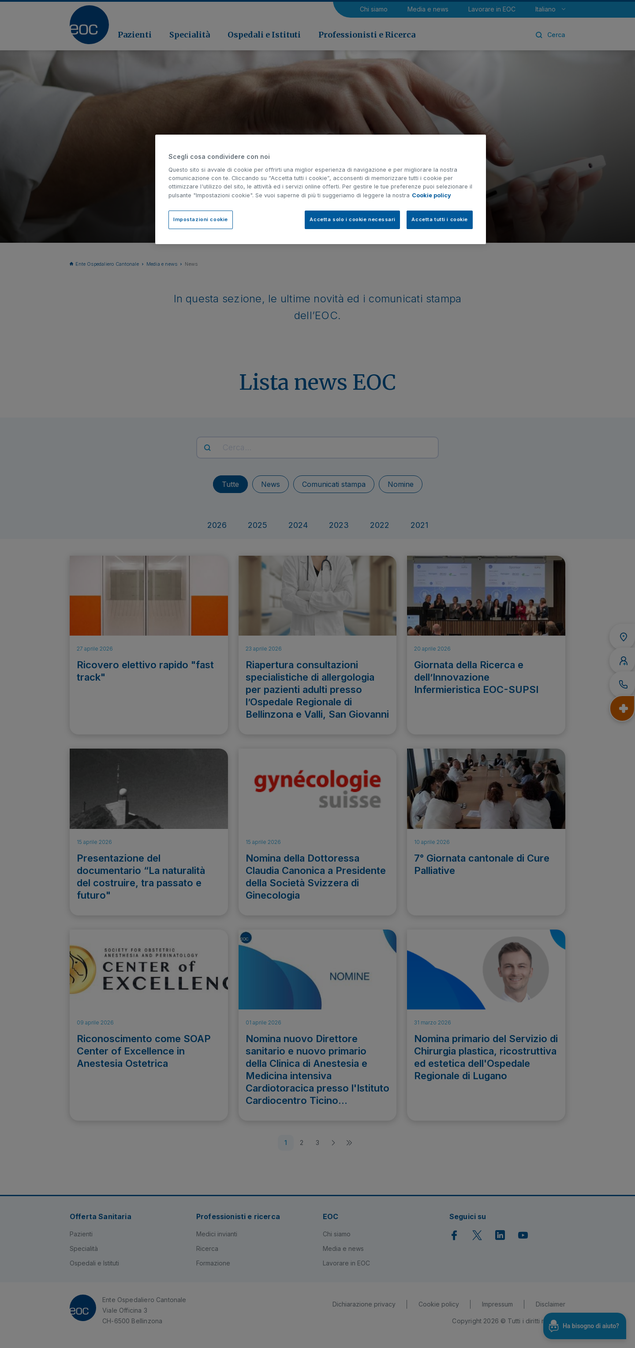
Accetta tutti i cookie (439, 219)
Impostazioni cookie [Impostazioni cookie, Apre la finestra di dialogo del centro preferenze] (200, 219)
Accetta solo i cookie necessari (352, 219)
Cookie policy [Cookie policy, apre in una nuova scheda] (431, 195)
